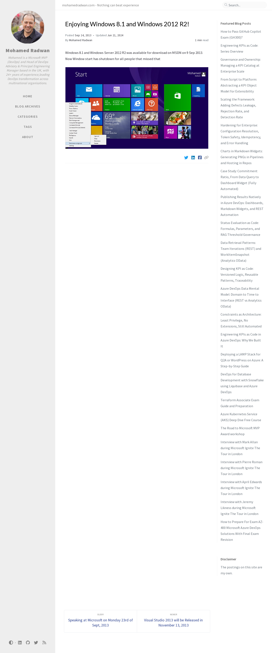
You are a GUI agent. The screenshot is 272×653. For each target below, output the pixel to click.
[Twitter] (187, 157)
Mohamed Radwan (28, 50)
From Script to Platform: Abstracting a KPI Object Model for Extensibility (239, 85)
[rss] (44, 643)
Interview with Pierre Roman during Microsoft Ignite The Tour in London (241, 468)
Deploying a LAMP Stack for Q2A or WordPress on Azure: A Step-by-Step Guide (242, 360)
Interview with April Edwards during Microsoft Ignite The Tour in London (241, 488)
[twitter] (36, 643)
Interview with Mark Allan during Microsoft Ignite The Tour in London (240, 448)
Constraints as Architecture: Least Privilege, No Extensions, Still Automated (241, 320)
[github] (28, 643)
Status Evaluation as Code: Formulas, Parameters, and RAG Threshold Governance (240, 229)
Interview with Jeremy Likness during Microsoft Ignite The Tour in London (239, 508)
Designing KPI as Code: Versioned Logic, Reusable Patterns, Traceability (239, 274)
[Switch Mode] (11, 643)
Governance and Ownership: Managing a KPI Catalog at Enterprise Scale (241, 65)
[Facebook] (200, 157)
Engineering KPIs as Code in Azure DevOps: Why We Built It (241, 340)
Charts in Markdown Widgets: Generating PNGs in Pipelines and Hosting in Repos (242, 157)
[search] (246, 5)
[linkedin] (20, 643)
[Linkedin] (193, 157)
